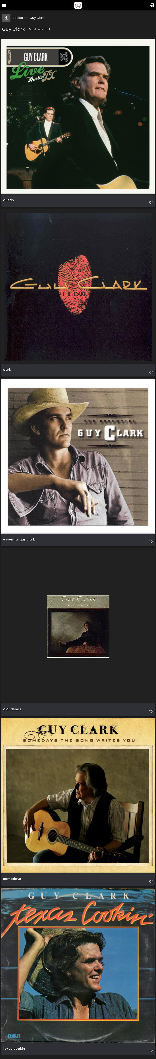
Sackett (20, 17)
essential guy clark (19, 539)
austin (8, 200)
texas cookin (14, 1049)
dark (7, 370)
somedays (12, 879)
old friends (12, 709)
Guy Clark (37, 17)
